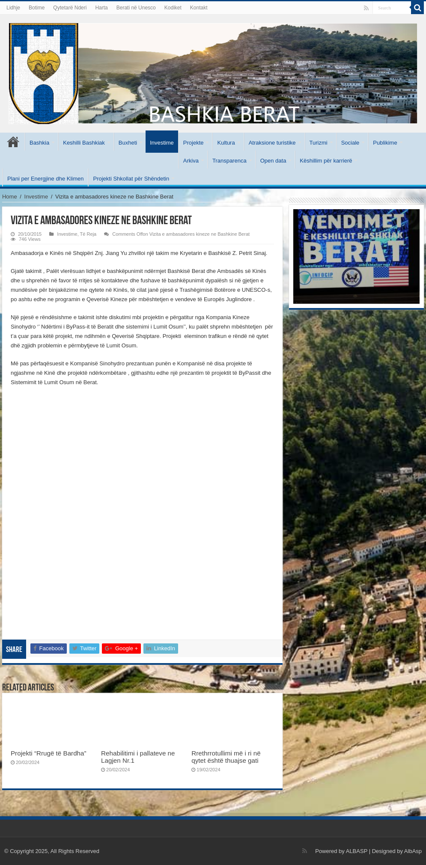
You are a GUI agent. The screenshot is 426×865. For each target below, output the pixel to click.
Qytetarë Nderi (69, 8)
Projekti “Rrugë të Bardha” (48, 753)
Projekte (193, 142)
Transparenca (229, 160)
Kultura (226, 142)
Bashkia (39, 142)
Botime (37, 8)
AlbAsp (413, 851)
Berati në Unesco (136, 8)
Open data (273, 160)
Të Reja (88, 234)
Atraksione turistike (272, 142)
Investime (162, 142)
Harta (101, 8)
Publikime (385, 142)
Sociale (350, 142)
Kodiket (173, 8)
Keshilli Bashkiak (84, 142)
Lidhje (13, 8)
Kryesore (13, 142)
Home (9, 196)
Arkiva (191, 160)
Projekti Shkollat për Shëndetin (131, 178)
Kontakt (199, 8)
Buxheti (128, 142)
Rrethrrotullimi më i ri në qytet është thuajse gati (225, 756)
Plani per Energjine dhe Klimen (45, 178)
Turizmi (319, 142)
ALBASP (356, 851)
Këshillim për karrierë (326, 160)
